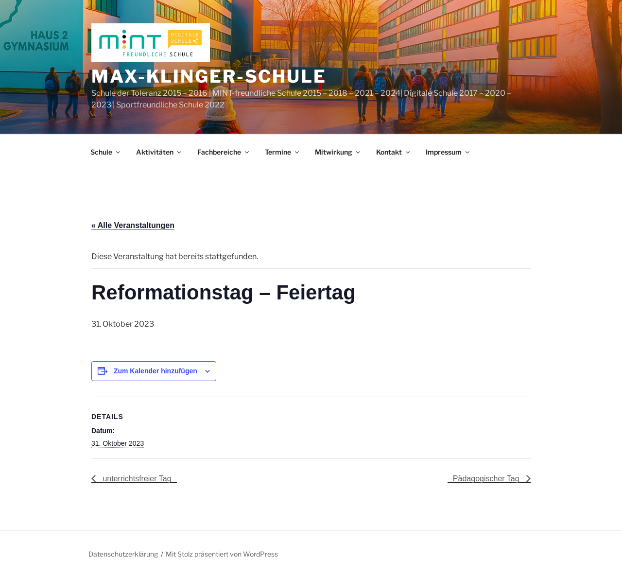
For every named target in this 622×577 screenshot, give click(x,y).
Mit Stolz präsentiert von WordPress (222, 554)
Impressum (448, 152)
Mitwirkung (338, 152)
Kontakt (393, 152)
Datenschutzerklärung (123, 554)
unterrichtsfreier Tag (136, 478)
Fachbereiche (223, 152)
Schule (105, 152)
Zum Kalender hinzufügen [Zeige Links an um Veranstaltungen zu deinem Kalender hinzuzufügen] (155, 371)
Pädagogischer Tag (487, 478)
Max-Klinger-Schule (209, 76)
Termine (282, 152)
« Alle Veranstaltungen (132, 225)
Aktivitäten (159, 152)
